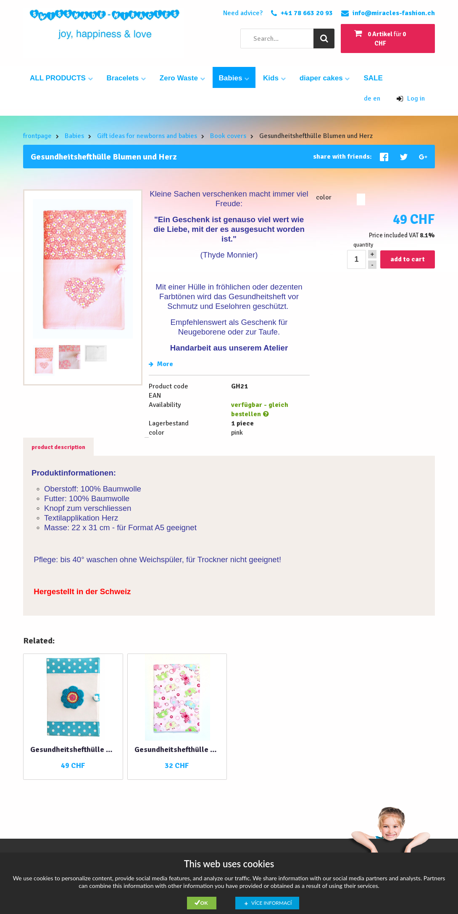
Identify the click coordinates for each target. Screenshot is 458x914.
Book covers (228, 136)
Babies (234, 78)
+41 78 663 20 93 (307, 13)
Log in (411, 98)
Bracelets (126, 78)
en (376, 98)
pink (361, 199)
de (368, 98)
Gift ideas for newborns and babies (147, 136)
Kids (274, 78)
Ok (204, 903)
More (161, 364)
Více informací (271, 903)
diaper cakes (325, 78)
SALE (372, 78)
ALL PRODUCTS (61, 78)
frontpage (37, 136)
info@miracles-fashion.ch (394, 13)
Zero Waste (182, 78)
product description (58, 447)
